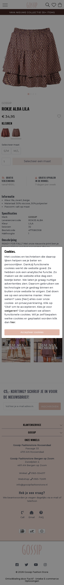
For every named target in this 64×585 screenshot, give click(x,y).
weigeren (10, 310)
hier (12, 322)
